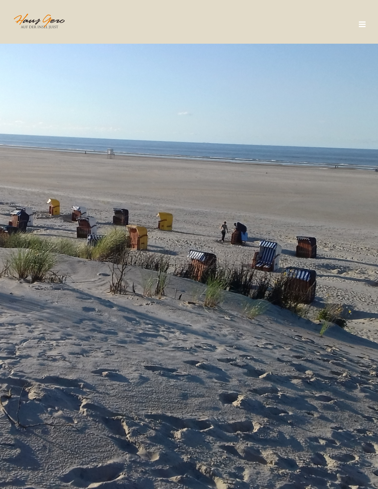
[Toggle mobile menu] (363, 24)
